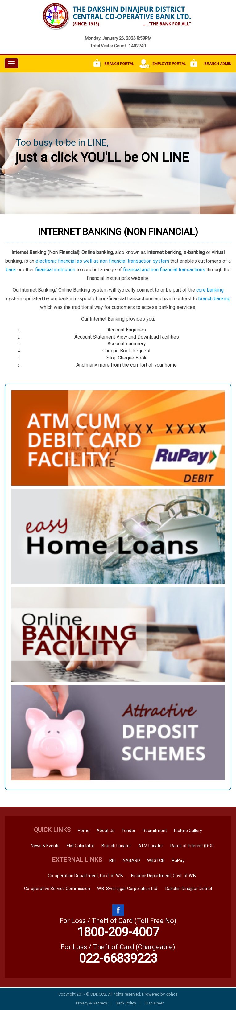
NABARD (131, 860)
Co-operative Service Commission (57, 888)
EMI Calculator (80, 845)
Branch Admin (210, 64)
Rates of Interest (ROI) (192, 845)
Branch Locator (116, 845)
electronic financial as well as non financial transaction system (102, 261)
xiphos (172, 994)
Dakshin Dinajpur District (188, 888)
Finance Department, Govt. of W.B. (164, 875)
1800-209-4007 (118, 932)
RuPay (178, 860)
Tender (128, 830)
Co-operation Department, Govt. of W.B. (86, 875)
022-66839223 (118, 958)
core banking (210, 290)
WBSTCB (156, 860)
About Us (105, 830)
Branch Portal (113, 64)
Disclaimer (154, 1003)
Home (83, 830)
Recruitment (155, 830)
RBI (112, 860)
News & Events (45, 845)
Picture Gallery (188, 830)
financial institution (55, 270)
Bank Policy (126, 1003)
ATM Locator (150, 845)
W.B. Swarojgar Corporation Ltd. (127, 888)
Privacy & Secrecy (91, 1003)
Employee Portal (162, 64)
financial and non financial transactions (164, 270)
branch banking (214, 299)
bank (11, 270)
